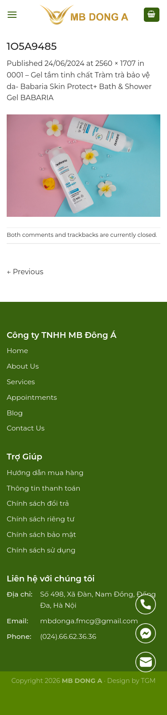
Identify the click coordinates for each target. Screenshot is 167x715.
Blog (15, 413)
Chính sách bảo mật (41, 534)
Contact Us (26, 428)
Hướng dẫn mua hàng (45, 472)
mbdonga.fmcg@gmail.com (89, 621)
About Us (23, 366)
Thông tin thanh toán (43, 488)
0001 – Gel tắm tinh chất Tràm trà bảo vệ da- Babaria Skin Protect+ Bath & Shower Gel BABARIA (79, 86)
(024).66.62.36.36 (68, 636)
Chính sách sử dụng (41, 550)
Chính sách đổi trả (38, 503)
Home (17, 350)
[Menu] (12, 14)
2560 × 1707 (115, 63)
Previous (25, 272)
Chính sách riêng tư (40, 519)
